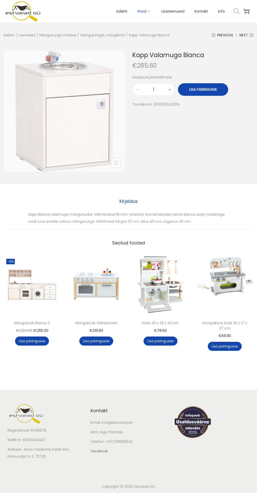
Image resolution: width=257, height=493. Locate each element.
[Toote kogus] (154, 90)
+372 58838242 (119, 441)
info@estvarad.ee (117, 422)
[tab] (128, 201)
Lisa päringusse (203, 90)
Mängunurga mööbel (57, 35)
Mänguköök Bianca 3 (32, 323)
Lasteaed (27, 35)
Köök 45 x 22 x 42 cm (160, 323)
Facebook (99, 451)
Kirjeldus (128, 201)
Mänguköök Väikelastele (96, 323)
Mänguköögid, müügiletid (103, 35)
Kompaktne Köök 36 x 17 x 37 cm (225, 326)
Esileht (9, 35)
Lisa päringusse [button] (32, 341)
